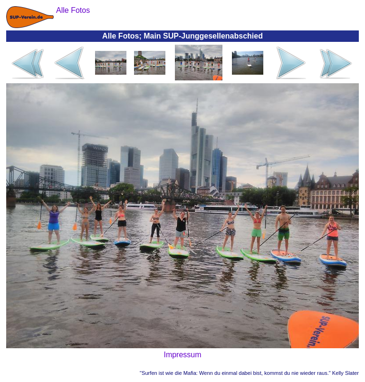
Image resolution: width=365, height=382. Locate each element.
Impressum (182, 355)
